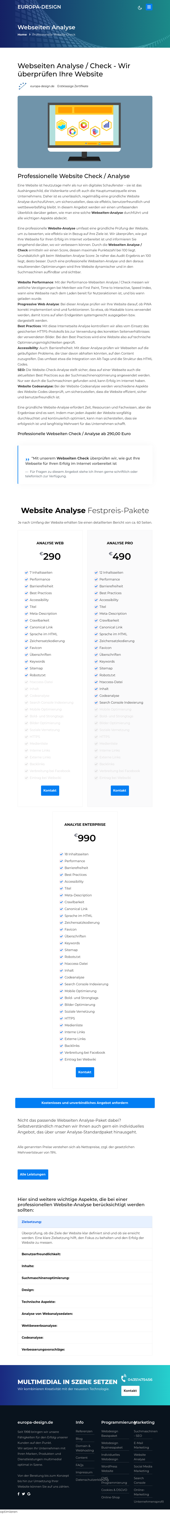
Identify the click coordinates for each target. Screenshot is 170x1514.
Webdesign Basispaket (109, 1433)
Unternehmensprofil (143, 1501)
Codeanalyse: (32, 1337)
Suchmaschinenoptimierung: (45, 1278)
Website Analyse (140, 1457)
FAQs (80, 1465)
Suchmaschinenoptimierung (93, 375)
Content (82, 1457)
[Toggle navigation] (149, 7)
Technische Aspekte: (38, 1302)
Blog (79, 1438)
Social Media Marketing (143, 1468)
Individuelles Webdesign (110, 1457)
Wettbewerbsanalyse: (39, 1326)
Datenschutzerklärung (85, 1479)
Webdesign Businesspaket (112, 1445)
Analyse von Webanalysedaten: (47, 1314)
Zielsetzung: (32, 1222)
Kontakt (49, 790)
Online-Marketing (141, 1492)
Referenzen (84, 1431)
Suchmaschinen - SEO (143, 1433)
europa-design (40, 7)
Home (22, 34)
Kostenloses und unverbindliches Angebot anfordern (84, 1103)
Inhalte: (28, 1266)
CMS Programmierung (114, 1480)
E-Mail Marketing (141, 1445)
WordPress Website (109, 1468)
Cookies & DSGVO (114, 1490)
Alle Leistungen (33, 1174)
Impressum (84, 1472)
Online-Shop (110, 1497)
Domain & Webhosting (85, 1448)
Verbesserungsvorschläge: (43, 1349)
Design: (28, 1290)
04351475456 (139, 1379)
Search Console (140, 1480)
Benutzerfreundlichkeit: (41, 1254)
